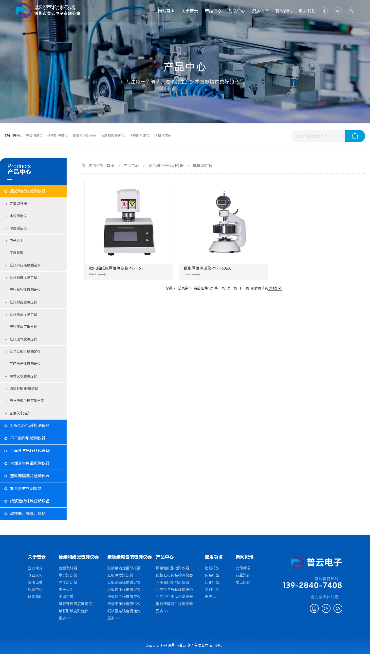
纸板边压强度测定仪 (124, 589)
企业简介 (35, 568)
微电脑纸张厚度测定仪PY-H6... (116, 271)
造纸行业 (212, 568)
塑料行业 (212, 589)
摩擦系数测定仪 (84, 136)
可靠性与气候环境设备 (30, 450)
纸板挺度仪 (34, 136)
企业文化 (35, 575)
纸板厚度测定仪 (120, 575)
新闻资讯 (283, 10)
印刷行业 (212, 582)
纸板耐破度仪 (139, 136)
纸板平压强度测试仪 (124, 604)
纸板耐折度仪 (57, 136)
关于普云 (189, 10)
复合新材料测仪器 (26, 488)
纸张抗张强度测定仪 (25, 290)
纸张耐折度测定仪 (23, 302)
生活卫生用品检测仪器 (30, 463)
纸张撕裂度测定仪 (23, 315)
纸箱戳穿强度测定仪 (124, 611)
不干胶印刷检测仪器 (28, 438)
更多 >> (65, 618)
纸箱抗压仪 (162, 136)
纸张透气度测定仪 (23, 339)
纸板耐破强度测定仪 (124, 582)
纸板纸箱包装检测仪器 (30, 425)
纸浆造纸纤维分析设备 (30, 501)
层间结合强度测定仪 (25, 364)
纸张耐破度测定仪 (23, 278)
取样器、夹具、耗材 (28, 513)
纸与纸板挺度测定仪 (25, 352)
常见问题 (243, 582)
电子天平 (16, 241)
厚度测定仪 (18, 228)
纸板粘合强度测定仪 (124, 597)
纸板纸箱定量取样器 (124, 568)
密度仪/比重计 (20, 413)
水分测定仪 (18, 216)
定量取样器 (18, 204)
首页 (110, 166)
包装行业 (212, 575)
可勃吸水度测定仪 (23, 376)
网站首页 (166, 10)
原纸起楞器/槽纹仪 (24, 388)
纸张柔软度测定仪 (23, 327)
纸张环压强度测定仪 (25, 265)
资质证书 (260, 10)
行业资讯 (243, 575)
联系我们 (307, 10)
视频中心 (236, 10)
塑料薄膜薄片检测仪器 (30, 476)
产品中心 (213, 10)
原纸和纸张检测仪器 (28, 191)
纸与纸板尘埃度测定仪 (27, 401)
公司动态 (243, 568)
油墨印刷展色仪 (113, 136)
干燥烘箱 (16, 253)
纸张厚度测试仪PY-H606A (207, 271)
